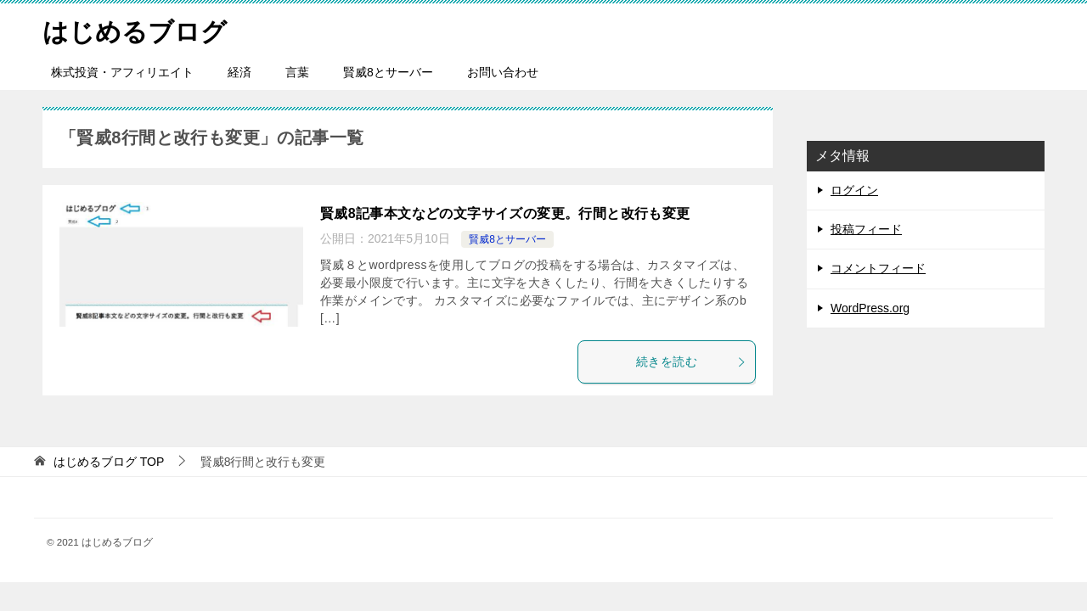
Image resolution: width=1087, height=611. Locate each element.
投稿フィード (866, 229)
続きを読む (691, 361)
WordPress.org (870, 308)
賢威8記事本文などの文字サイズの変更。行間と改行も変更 (505, 213)
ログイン (854, 190)
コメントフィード (878, 268)
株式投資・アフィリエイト (122, 72)
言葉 (297, 72)
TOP (109, 461)
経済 (239, 72)
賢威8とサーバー (388, 72)
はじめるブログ (134, 29)
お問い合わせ (502, 72)
